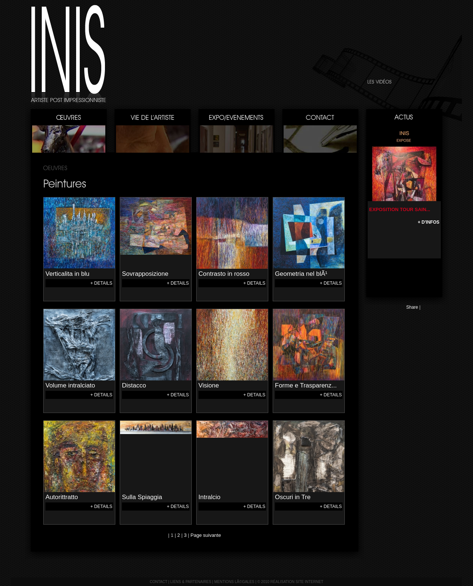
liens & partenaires (190, 582)
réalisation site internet (296, 582)
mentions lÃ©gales (234, 582)
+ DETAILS (101, 283)
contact (158, 582)
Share (412, 307)
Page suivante (206, 535)
